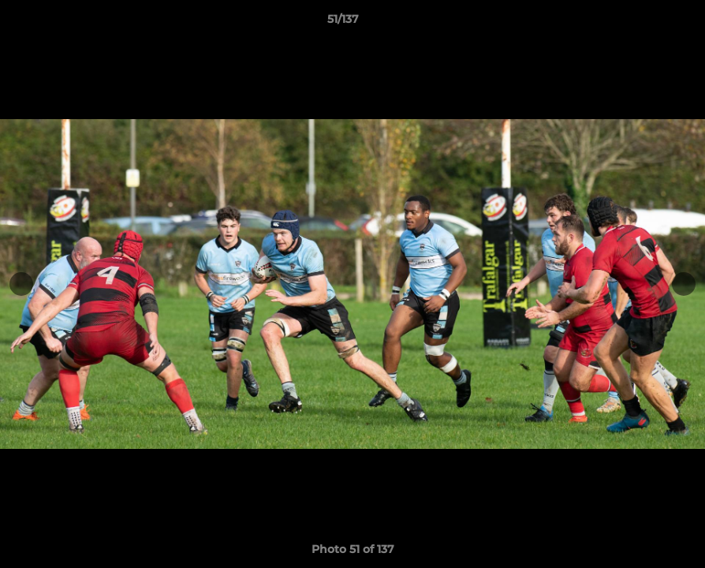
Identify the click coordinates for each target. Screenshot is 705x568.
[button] (638, 23)
